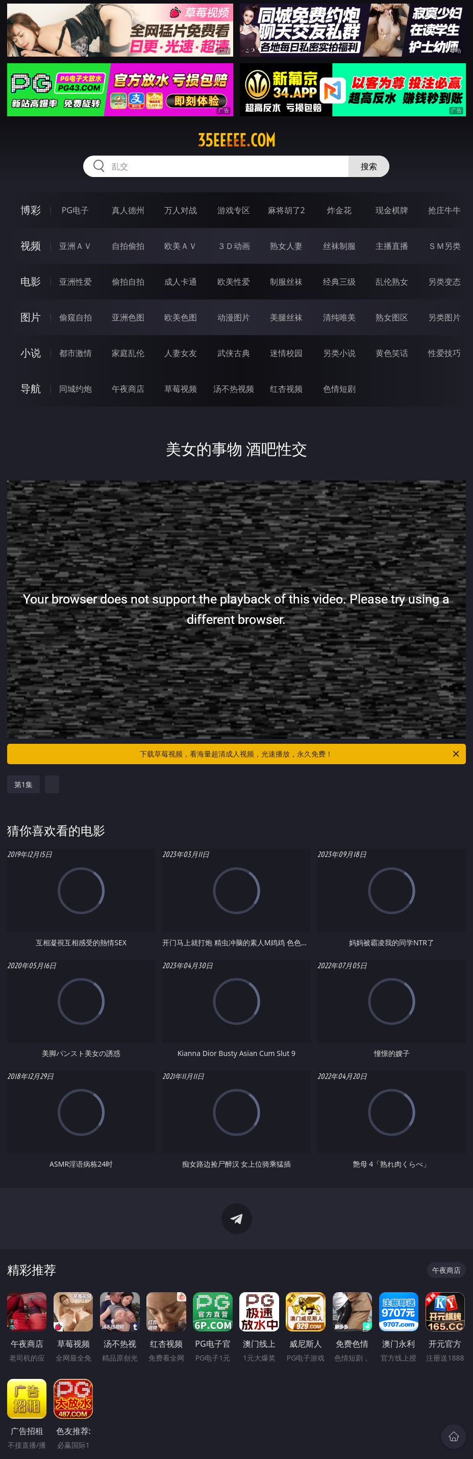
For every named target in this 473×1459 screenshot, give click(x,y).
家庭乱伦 (128, 353)
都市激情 (75, 353)
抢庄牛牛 (444, 210)
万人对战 (180, 210)
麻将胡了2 (286, 210)
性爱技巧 (444, 353)
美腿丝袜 (286, 317)
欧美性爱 (233, 281)
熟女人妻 (286, 245)
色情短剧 (339, 388)
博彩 (30, 210)
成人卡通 (180, 281)
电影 (30, 281)
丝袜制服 (339, 245)
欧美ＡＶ (180, 245)
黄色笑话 (392, 353)
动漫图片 (233, 317)
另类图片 (444, 317)
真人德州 (128, 210)
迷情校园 (286, 353)
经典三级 (339, 281)
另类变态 (444, 281)
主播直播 (392, 245)
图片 (30, 317)
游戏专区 (233, 210)
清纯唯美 (339, 317)
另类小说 (339, 353)
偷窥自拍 (75, 317)
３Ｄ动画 (233, 245)
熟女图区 (392, 317)
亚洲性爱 (75, 281)
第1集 (23, 784)
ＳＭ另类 (444, 245)
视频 (30, 246)
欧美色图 (180, 317)
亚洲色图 (128, 317)
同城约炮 (75, 388)
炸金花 (339, 210)
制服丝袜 (286, 281)
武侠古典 (233, 353)
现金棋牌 (392, 210)
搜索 (369, 166)
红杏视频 (286, 388)
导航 (30, 388)
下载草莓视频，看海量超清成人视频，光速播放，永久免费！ (300, 754)
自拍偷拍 (128, 245)
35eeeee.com (236, 140)
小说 (30, 353)
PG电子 (75, 210)
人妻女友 (180, 353)
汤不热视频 (233, 388)
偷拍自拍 (128, 281)
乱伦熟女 (392, 281)
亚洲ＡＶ (75, 245)
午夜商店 (128, 388)
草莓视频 (180, 388)
